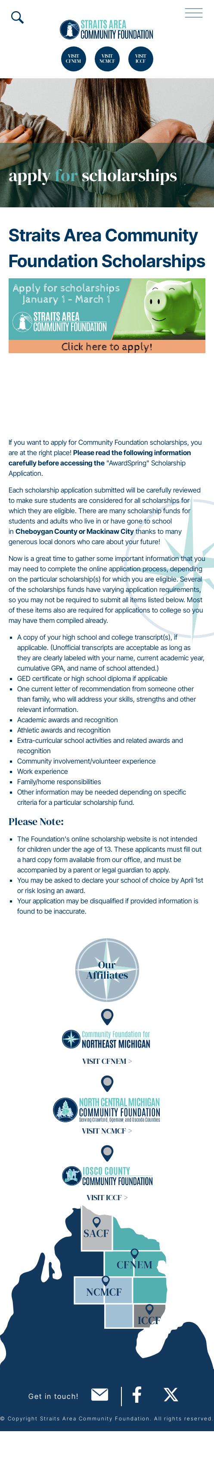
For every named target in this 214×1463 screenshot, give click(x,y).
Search (17, 17)
